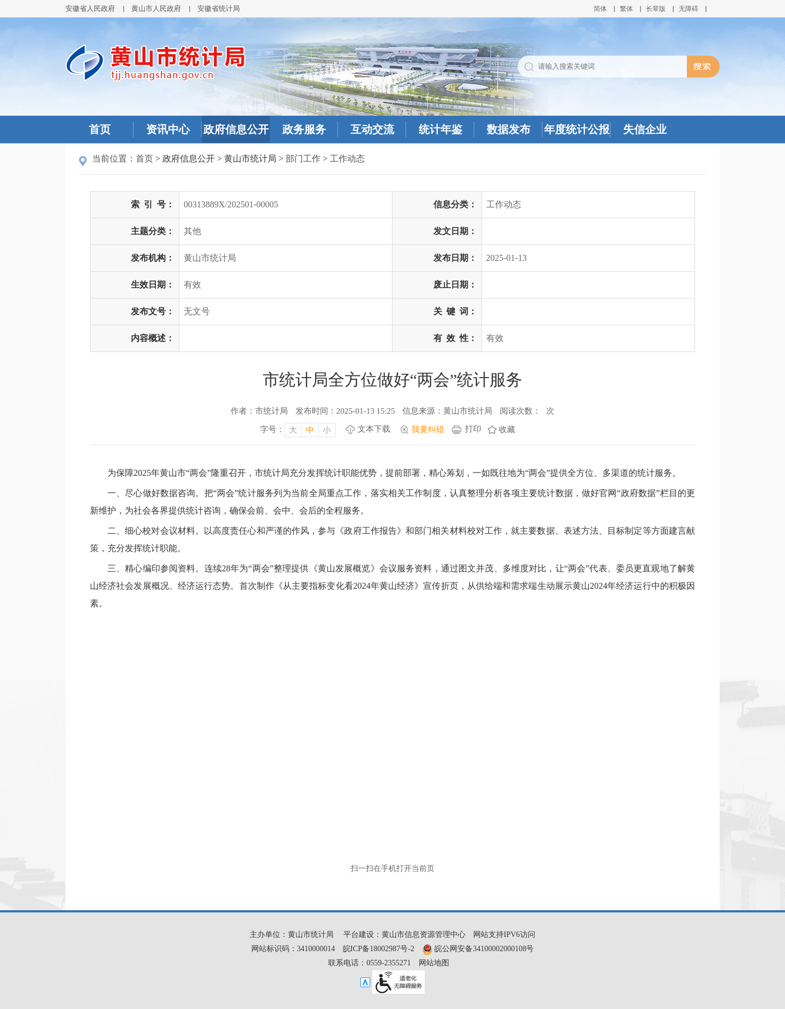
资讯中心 (168, 129)
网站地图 (434, 963)
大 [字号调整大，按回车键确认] (293, 430)
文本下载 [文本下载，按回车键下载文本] (374, 429)
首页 (100, 129)
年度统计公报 (576, 129)
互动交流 (372, 129)
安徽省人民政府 (90, 8)
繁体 (626, 9)
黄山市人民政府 (156, 8)
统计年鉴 (440, 129)
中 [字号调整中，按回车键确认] (310, 430)
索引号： (152, 204)
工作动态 (347, 158)
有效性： (455, 338)
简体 (600, 9)
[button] (656, 8)
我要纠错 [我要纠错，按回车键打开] (428, 429)
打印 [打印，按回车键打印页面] (473, 429)
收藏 (507, 429)
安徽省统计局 (218, 8)
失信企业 (645, 129)
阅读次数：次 (527, 411)
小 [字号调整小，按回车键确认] (327, 430)
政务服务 (304, 129)
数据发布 (508, 129)
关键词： (455, 311)
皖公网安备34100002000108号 (478, 949)
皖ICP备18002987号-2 (378, 949)
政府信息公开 (236, 129)
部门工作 (303, 158)
